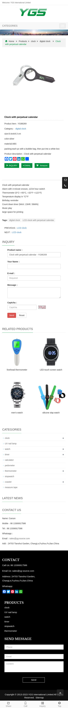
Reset (21, 315)
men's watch (17, 412)
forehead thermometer (17, 370)
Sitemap (40, 697)
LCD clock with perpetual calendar (38, 220)
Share (8, 704)
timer (7, 454)
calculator (9, 460)
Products (23, 41)
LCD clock (21, 228)
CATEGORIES (10, 26)
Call (25, 704)
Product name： (15, 250)
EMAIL (27, 165)
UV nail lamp (10, 443)
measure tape (11, 487)
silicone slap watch (51, 412)
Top (59, 704)
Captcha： (12, 302)
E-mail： (11, 273)
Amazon (42, 165)
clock (33, 41)
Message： (12, 285)
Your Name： (13, 261)
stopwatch (9, 476)
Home (11, 41)
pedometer (10, 465)
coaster (8, 482)
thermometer (10, 471)
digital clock (45, 41)
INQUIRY (11, 165)
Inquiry (42, 704)
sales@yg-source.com (19, 538)
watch (7, 449)
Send (11, 315)
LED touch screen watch (51, 370)
